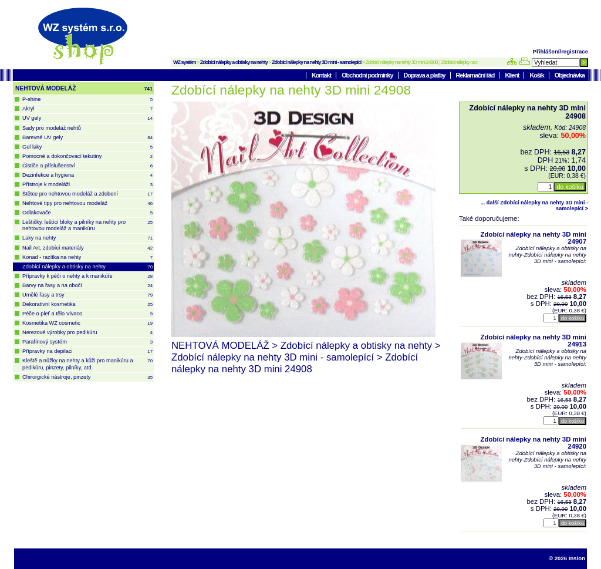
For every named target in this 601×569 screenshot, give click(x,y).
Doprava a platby (425, 75)
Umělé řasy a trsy (87, 295)
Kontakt (322, 75)
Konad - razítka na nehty (87, 257)
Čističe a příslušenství (87, 166)
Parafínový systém (87, 342)
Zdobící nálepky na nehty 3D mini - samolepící (316, 62)
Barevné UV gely (87, 137)
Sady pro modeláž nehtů (51, 128)
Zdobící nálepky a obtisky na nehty (234, 62)
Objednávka (570, 75)
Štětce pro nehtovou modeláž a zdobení (87, 194)
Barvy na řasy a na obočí (87, 285)
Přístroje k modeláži (87, 184)
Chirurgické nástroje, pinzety (87, 377)
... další (534, 205)
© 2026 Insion (567, 558)
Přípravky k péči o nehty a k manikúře (87, 276)
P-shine (87, 99)
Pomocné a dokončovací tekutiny (87, 156)
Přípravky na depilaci (87, 351)
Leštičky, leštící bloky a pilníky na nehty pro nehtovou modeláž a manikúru (87, 225)
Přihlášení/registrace (560, 51)
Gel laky (87, 147)
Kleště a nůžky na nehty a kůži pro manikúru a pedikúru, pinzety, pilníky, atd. (87, 364)
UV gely (87, 118)
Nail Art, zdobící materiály (87, 248)
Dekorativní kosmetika (87, 304)
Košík (537, 75)
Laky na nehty (87, 238)
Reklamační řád (476, 75)
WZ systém (184, 62)
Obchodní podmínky (368, 75)
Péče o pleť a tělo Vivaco (87, 314)
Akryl (87, 109)
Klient (512, 75)
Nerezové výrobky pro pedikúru (87, 332)
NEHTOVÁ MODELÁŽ (84, 88)
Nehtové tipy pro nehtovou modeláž (87, 203)
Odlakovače (87, 213)
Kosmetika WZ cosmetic (87, 323)
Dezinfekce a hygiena (87, 175)
